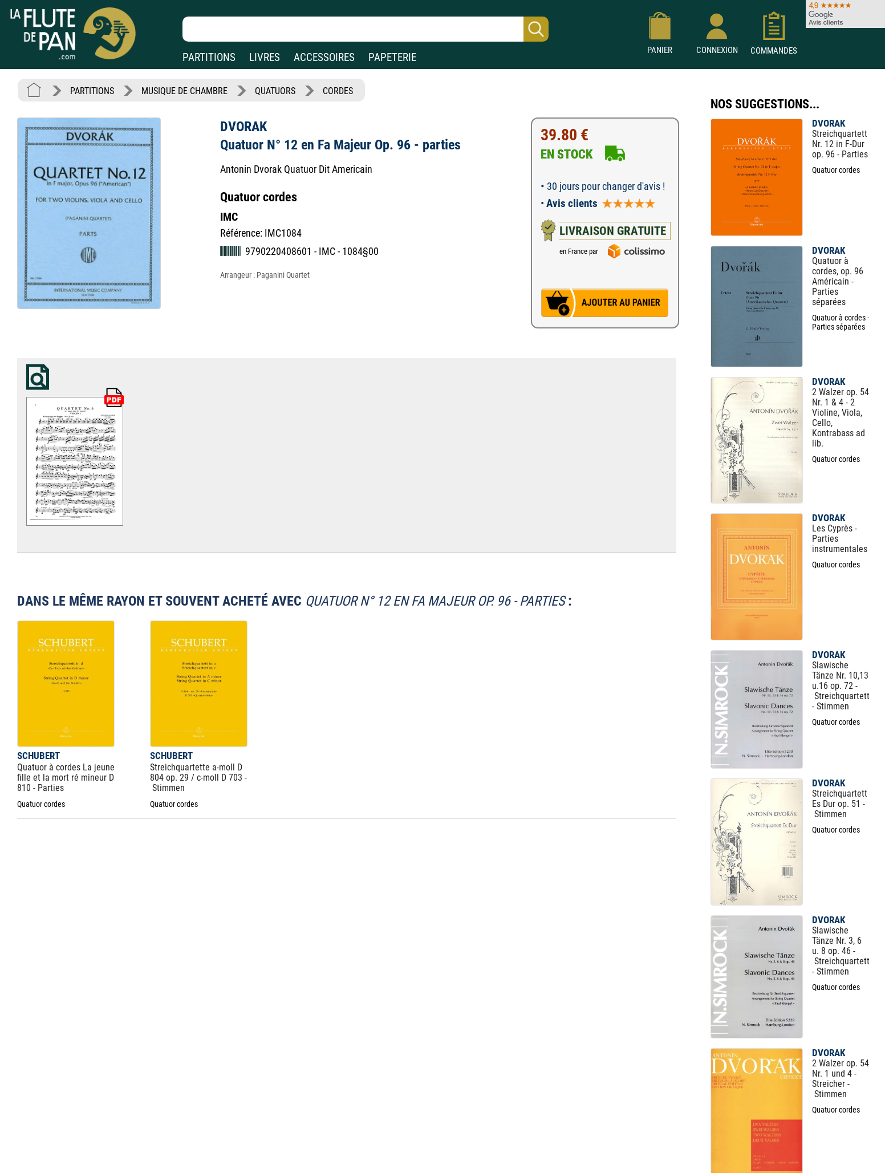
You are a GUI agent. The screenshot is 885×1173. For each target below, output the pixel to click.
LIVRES (264, 57)
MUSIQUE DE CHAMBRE (184, 91)
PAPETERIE (392, 57)
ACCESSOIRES (324, 57)
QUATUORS (275, 91)
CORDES (338, 91)
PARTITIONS (209, 57)
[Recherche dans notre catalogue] (365, 29)
